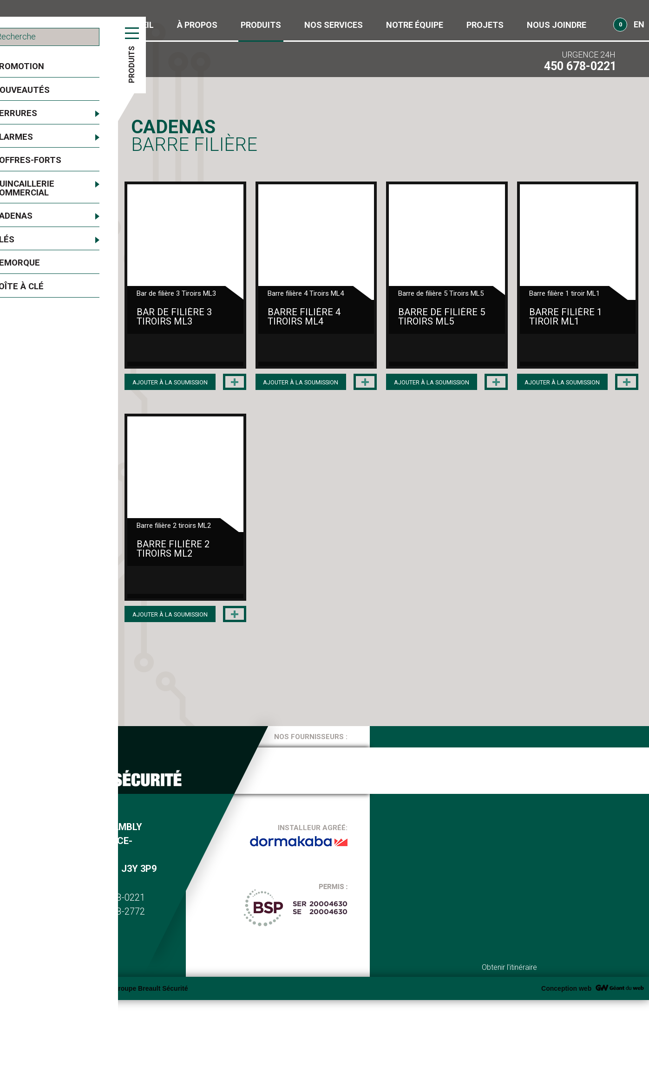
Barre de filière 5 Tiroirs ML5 (553, 357)
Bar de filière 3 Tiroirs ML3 (222, 352)
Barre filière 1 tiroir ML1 (219, 628)
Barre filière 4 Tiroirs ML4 (389, 352)
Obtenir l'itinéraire (509, 1058)
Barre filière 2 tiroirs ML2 (389, 628)
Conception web (566, 1079)
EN (639, 24)
